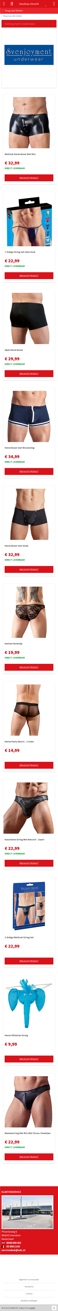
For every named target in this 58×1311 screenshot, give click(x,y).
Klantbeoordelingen (29, 1300)
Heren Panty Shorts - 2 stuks (19, 741)
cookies (32, 1308)
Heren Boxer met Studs (16, 545)
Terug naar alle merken (12, 16)
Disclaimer (29, 1286)
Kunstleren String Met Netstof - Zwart (24, 839)
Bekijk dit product (29, 177)
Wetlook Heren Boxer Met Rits (20, 154)
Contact (29, 1293)
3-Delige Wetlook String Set (19, 937)
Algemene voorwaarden (29, 1279)
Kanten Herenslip (13, 643)
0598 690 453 (11, 1243)
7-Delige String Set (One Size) (20, 252)
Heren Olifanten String (16, 1035)
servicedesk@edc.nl (13, 1250)
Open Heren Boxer (14, 349)
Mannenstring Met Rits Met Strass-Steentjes (28, 1133)
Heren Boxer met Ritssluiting (19, 447)
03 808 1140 (11, 1246)
